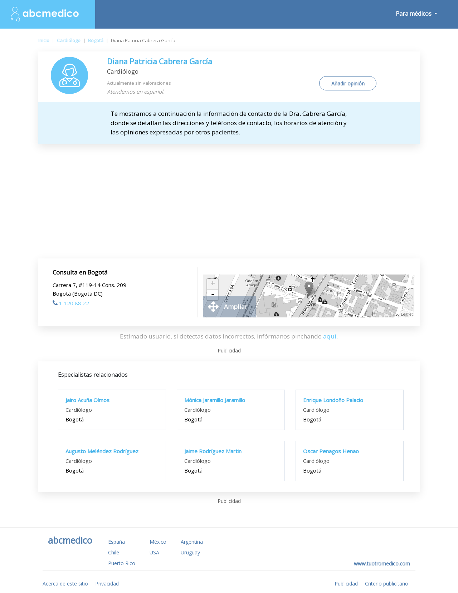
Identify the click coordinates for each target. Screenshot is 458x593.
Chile (113, 552)
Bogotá (95, 40)
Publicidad (346, 583)
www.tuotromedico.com (382, 563)
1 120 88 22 (71, 303)
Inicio (43, 40)
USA (154, 552)
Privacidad (107, 583)
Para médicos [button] (414, 14)
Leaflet (407, 314)
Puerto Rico (121, 563)
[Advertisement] (229, 201)
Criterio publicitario (386, 583)
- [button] (212, 295)
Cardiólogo (69, 40)
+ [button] (212, 284)
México (158, 541)
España (116, 541)
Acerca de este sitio (65, 583)
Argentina (192, 541)
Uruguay (190, 552)
